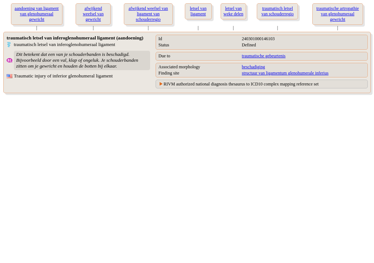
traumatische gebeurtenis (264, 55)
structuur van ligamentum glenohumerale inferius (285, 73)
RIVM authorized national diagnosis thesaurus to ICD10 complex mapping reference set (241, 84)
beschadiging (253, 66)
